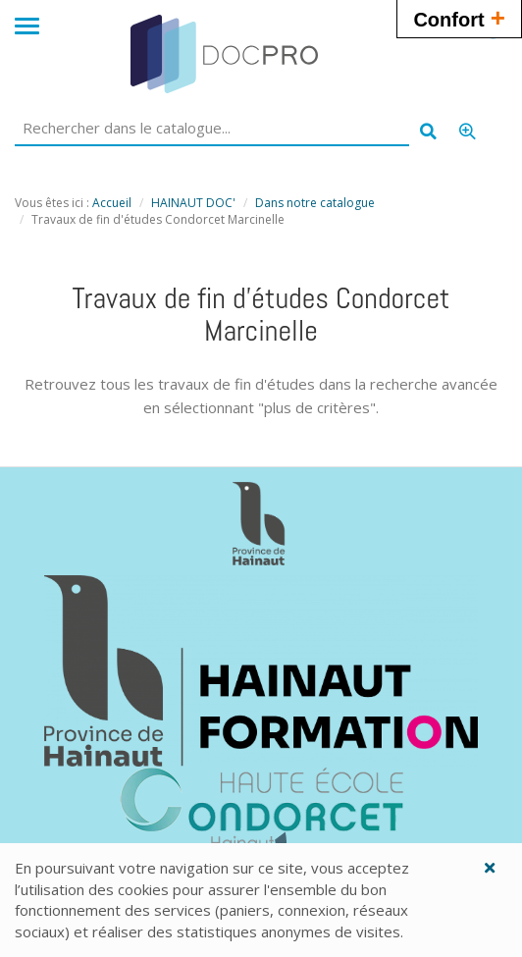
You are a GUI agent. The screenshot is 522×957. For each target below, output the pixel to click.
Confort (459, 17)
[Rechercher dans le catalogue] (212, 128)
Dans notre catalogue (315, 202)
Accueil (111, 202)
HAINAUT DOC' (193, 202)
